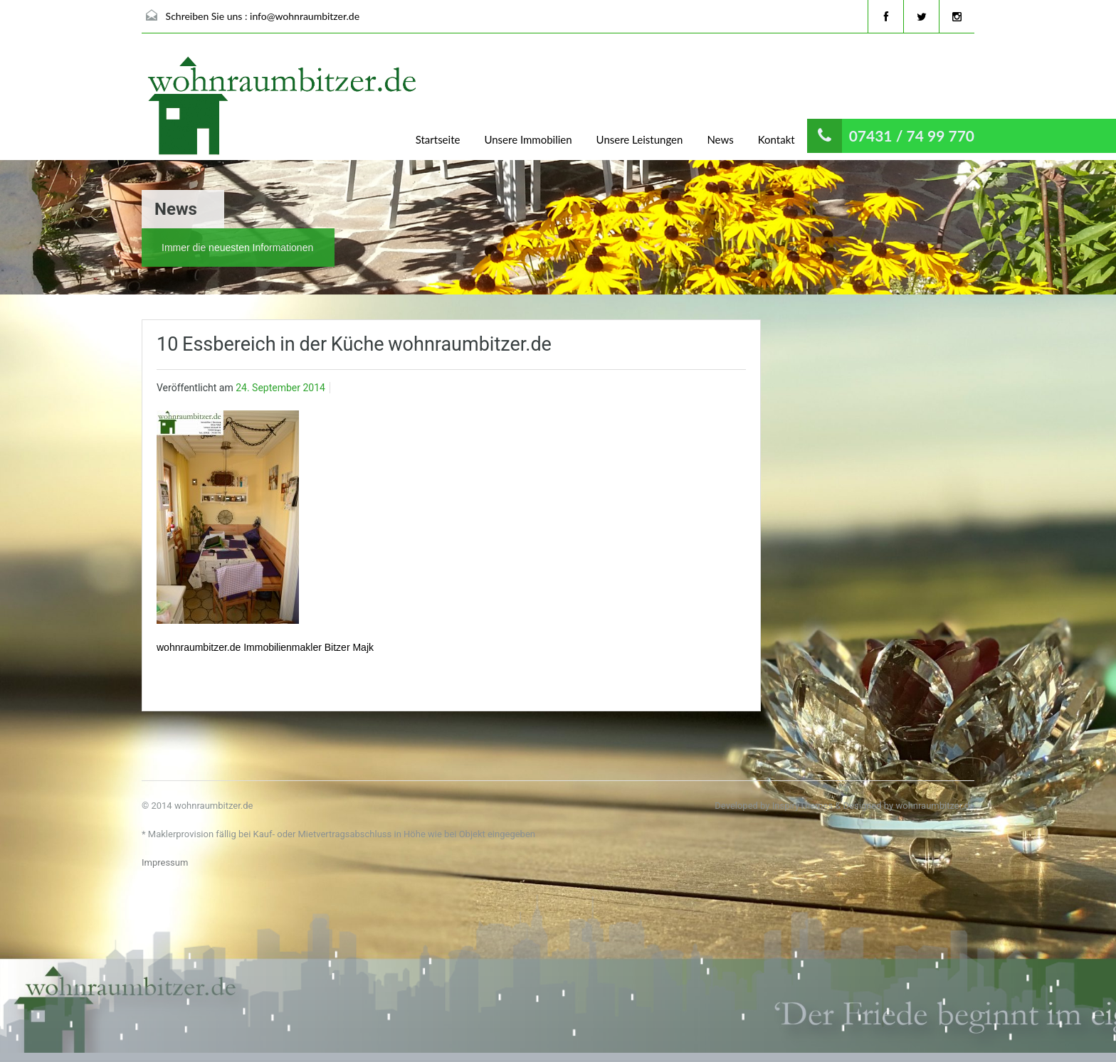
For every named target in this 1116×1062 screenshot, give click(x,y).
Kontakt (776, 139)
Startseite (438, 139)
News (720, 139)
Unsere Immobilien (528, 139)
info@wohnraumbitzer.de (304, 16)
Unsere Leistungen (639, 139)
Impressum (165, 862)
